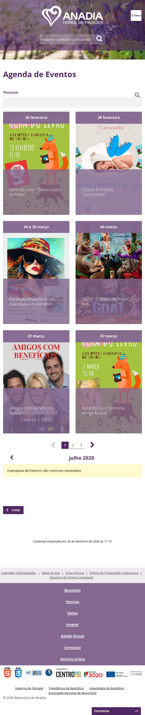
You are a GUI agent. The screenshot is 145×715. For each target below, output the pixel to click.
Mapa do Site (51, 573)
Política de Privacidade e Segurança (113, 573)
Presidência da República (66, 688)
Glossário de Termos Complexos (71, 577)
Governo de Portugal (29, 688)
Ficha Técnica (75, 573)
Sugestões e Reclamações (18, 573)
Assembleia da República (106, 688)
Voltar (15, 510)
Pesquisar (10, 92)
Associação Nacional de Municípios (73, 693)
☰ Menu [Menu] (136, 15)
